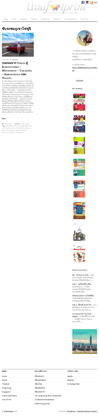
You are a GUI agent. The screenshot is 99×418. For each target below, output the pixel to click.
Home (6, 19)
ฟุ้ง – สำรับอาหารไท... (81, 275)
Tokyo (23, 124)
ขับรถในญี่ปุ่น (20, 128)
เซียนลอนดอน (40, 380)
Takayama (12, 132)
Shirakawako (19, 132)
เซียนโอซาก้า (40, 392)
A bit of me (84, 19)
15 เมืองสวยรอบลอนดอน (44, 400)
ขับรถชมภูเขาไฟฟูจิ (12, 130)
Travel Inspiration (70, 19)
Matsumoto (5, 132)
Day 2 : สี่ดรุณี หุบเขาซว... (82, 305)
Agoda (70, 376)
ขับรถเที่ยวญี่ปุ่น (23, 126)
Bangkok (24, 19)
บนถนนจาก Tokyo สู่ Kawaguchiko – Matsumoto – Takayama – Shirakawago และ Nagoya (17, 70)
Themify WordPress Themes (87, 411)
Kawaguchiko (23, 130)
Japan (27, 124)
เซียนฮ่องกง (39, 376)
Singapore (56, 19)
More (4, 118)
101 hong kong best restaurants (48, 396)
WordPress (71, 411)
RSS (95, 3)
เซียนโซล (38, 384)
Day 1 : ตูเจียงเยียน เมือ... (82, 284)
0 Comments (14, 60)
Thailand (34, 19)
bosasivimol (8, 124)
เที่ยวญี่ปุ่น (9, 126)
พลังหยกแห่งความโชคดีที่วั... (83, 296)
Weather (70, 380)
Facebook (79, 80)
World (14, 19)
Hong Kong (45, 19)
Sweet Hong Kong (42, 404)
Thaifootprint (8, 411)
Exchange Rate (73, 384)
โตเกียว (15, 126)
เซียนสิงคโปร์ (40, 388)
